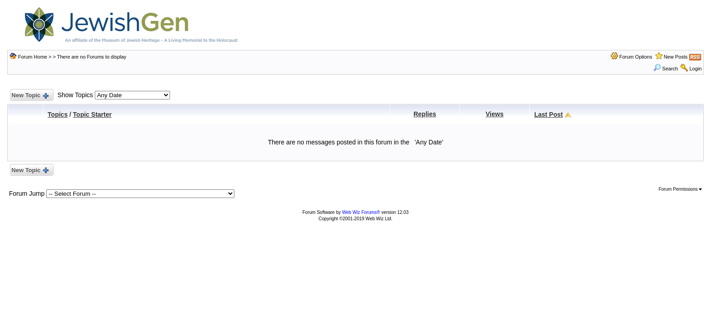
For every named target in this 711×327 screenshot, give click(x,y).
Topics (58, 114)
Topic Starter (92, 114)
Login (695, 68)
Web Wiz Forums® (361, 212)
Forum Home (32, 56)
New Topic (29, 95)
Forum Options (636, 56)
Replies (425, 114)
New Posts (676, 56)
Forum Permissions (680, 189)
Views (494, 114)
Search (665, 68)
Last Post (548, 114)
